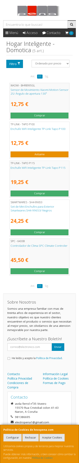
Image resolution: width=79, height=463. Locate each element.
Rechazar (30, 437)
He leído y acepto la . (37, 358)
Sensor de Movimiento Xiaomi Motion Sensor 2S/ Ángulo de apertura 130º (39, 91)
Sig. (47, 76)
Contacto (51, 32)
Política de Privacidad (49, 358)
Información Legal (55, 374)
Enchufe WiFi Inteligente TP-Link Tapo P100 (38, 129)
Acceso (30, 32)
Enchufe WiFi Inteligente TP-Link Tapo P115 (38, 168)
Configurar (12, 437)
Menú (11, 32)
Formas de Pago (54, 383)
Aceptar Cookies (52, 437)
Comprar (39, 115)
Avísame (40, 154)
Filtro (14, 64)
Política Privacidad (19, 378)
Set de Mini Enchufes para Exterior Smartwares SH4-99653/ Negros (32, 208)
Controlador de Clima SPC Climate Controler (39, 246)
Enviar (58, 347)
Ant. (33, 76)
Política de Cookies (42, 458)
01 (39, 76)
